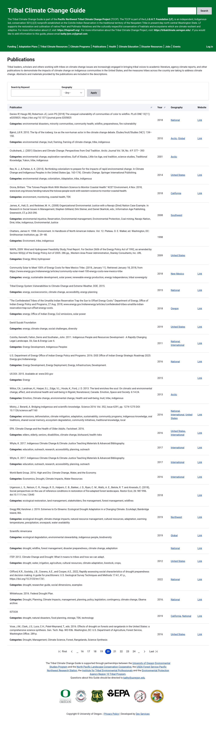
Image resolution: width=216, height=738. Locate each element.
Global (181, 138)
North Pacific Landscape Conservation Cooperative (104, 666)
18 (95, 652)
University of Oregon (143, 663)
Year (159, 107)
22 (122, 652)
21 (115, 652)
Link (200, 120)
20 (109, 652)
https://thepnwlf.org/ (68, 30)
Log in (209, 46)
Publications (99, 46)
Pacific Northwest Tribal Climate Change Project (84, 19)
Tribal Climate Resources (54, 46)
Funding (11, 46)
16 (83, 652)
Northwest (176, 517)
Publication (16, 107)
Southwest (176, 215)
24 (135, 652)
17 (89, 652)
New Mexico (177, 273)
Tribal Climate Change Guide (46, 10)
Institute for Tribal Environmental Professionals (107, 670)
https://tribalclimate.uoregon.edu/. (172, 30)
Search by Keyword (20, 87)
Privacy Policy (111, 713)
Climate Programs (80, 46)
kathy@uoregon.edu (134, 677)
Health (112, 46)
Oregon (175, 308)
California (176, 193)
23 (128, 652)
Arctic (174, 138)
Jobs (167, 46)
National (175, 120)
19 (102, 652)
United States (178, 175)
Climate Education (129, 46)
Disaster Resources (152, 46)
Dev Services (143, 713)
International (177, 345)
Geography (67, 87)
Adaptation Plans (28, 46)
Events (176, 46)
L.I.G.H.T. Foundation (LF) (159, 19)
